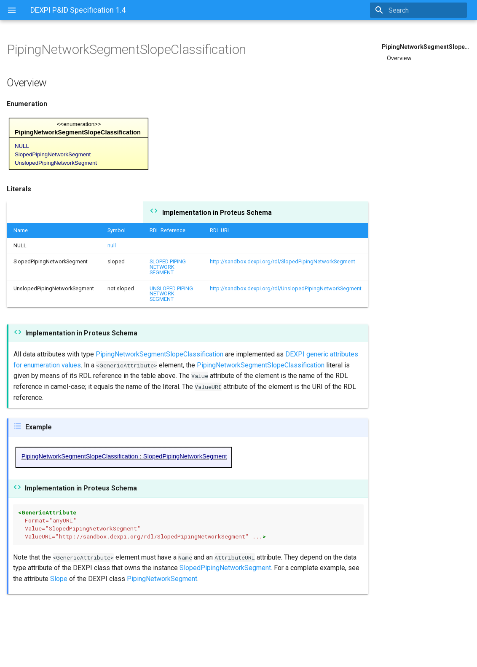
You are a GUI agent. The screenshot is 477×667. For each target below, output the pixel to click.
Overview (399, 58)
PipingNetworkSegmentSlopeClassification (428, 46)
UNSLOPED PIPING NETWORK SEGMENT (171, 294)
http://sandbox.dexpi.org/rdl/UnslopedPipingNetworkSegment (286, 288)
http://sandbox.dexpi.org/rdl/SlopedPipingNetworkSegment (282, 261)
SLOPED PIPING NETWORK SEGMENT (168, 267)
